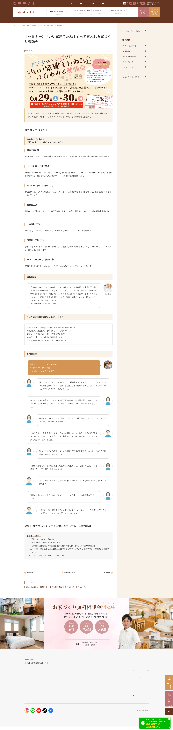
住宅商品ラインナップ (109, 665)
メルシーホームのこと (109, 688)
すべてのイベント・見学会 (132, 31)
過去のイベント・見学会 (131, 77)
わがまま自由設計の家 (108, 669)
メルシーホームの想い (83, 670)
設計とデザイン (81, 675)
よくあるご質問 (106, 693)
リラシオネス (106, 678)
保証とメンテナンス (82, 686)
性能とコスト (80, 681)
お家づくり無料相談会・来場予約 (136, 675)
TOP (76, 665)
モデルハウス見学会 (32, 588)
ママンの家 (105, 683)
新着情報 (75, 3)
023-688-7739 (136, 3)
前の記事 (31, 573)
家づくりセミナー (39, 25)
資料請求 (97, 3)
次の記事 (105, 573)
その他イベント (83, 588)
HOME (15, 25)
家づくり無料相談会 (56, 588)
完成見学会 (43, 588)
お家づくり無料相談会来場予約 (154, 12)
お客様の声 (79, 701)
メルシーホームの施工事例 (85, 692)
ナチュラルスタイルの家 (109, 674)
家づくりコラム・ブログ (111, 3)
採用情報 (126, 697)
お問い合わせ (87, 3)
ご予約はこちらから (85, 641)
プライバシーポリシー (126, 716)
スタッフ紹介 (106, 697)
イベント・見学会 (143, 12)
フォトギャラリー (81, 696)
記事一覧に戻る (70, 573)
